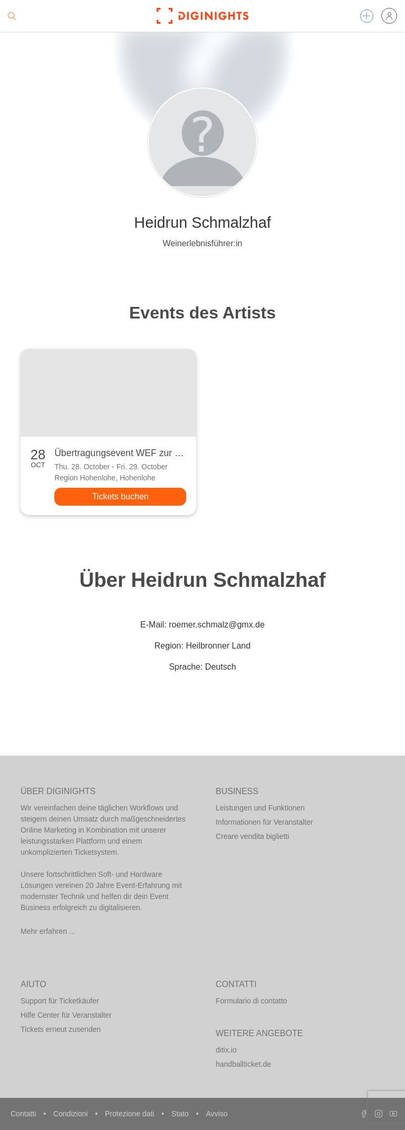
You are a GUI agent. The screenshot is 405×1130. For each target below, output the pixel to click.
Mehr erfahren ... (48, 931)
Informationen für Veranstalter (264, 822)
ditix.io (226, 1050)
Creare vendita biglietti (252, 836)
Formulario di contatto (251, 1001)
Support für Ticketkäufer (60, 1001)
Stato (181, 1113)
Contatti (24, 1113)
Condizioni (71, 1113)
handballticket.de (243, 1064)
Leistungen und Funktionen (260, 808)
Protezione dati (130, 1113)
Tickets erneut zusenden (61, 1029)
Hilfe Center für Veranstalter (66, 1015)
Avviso (216, 1113)
